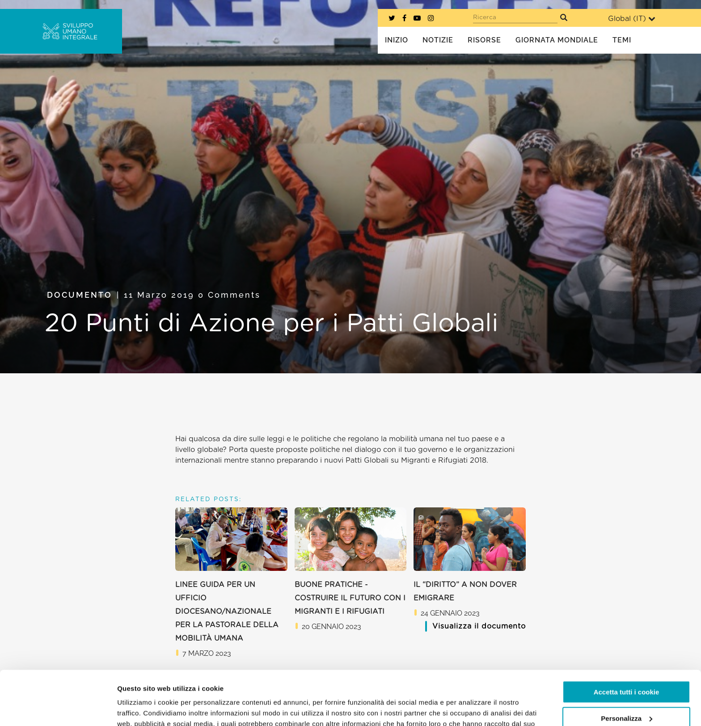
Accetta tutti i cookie (626, 641)
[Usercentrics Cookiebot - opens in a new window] (58, 708)
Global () (631, 18)
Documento (79, 295)
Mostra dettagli (141, 708)
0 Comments (229, 295)
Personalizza (626, 667)
